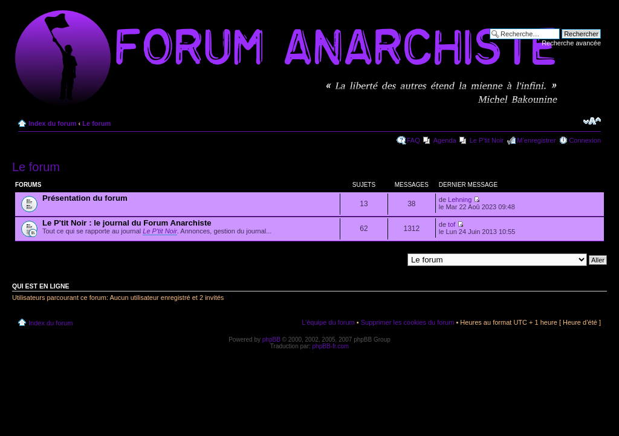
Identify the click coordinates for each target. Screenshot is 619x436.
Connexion (585, 140)
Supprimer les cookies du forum (408, 322)
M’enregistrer (536, 140)
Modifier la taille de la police (592, 121)
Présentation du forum (85, 198)
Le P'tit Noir (487, 140)
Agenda (444, 140)
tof (451, 224)
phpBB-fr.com (331, 346)
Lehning (460, 199)
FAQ (413, 140)
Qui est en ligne (41, 286)
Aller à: (392, 259)
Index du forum (52, 123)
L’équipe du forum (328, 322)
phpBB (271, 339)
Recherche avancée (571, 43)
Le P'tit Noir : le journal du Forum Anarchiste (127, 222)
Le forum (96, 123)
